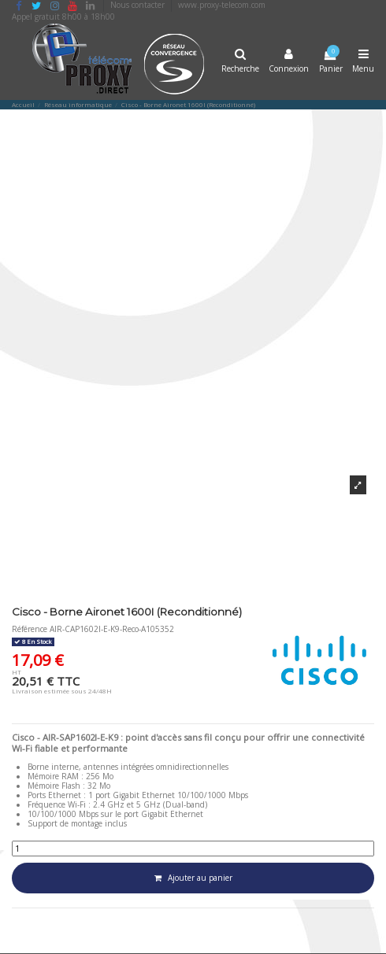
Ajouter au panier (193, 877)
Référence (29, 629)
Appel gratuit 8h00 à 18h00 (63, 16)
